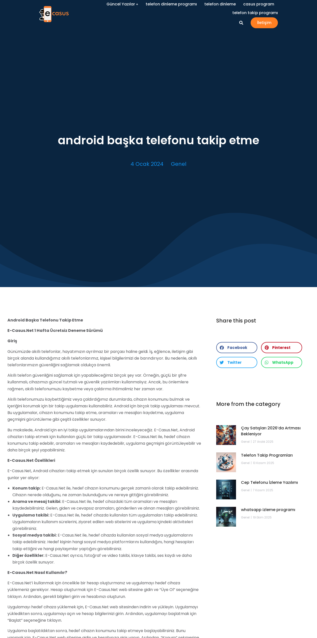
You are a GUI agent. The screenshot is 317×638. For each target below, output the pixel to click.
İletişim (288, 23)
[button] (236, 347)
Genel (178, 164)
